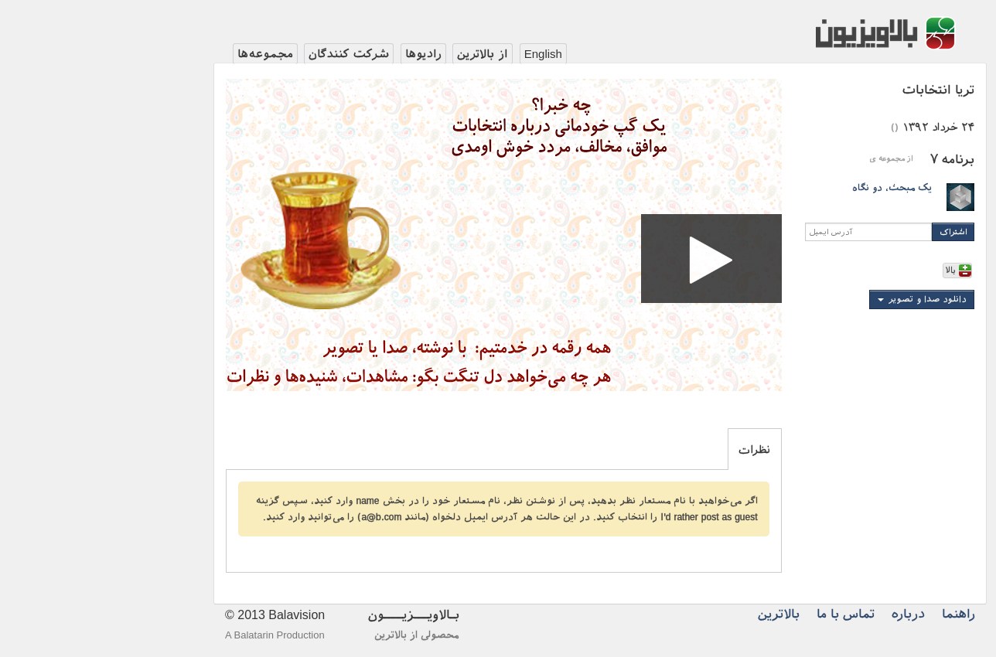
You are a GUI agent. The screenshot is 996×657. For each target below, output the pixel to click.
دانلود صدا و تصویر (825, 299)
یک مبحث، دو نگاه (790, 187)
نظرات (652, 450)
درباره (806, 614)
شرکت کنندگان (246, 54)
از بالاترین (380, 54)
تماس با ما (744, 614)
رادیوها (321, 54)
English (441, 53)
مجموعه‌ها (163, 54)
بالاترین (677, 614)
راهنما (856, 614)
